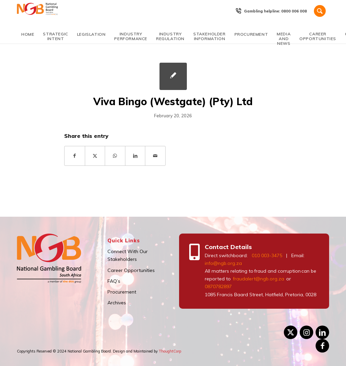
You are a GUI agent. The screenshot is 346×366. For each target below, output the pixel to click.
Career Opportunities (131, 270)
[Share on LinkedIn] (135, 155)
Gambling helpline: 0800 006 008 (275, 11)
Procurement (121, 292)
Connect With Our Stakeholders (127, 255)
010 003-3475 (267, 255)
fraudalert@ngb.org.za (258, 279)
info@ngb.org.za (223, 263)
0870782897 (218, 286)
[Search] (320, 11)
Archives (116, 303)
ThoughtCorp (170, 351)
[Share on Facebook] (75, 155)
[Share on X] (95, 155)
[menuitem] (276, 11)
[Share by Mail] (155, 155)
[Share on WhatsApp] (115, 155)
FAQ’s (113, 281)
